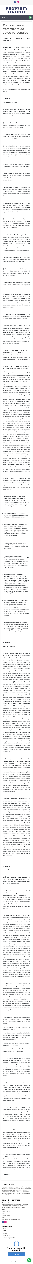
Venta (4, 1230)
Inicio (4, 1228)
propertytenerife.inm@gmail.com (11, 1219)
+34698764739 (6, 1211)
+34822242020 (6, 1215)
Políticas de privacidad (9, 1237)
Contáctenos (6, 1235)
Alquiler (5, 1233)
